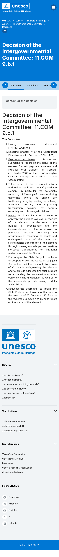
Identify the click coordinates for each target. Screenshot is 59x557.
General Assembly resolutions (17, 467)
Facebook (10, 497)
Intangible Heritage (36, 20)
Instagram (10, 503)
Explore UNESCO (29, 545)
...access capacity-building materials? (20, 384)
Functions (32, 85)
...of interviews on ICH (13, 426)
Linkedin (9, 523)
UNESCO (6, 20)
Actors (5, 24)
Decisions (16, 85)
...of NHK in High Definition (15, 430)
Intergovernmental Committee (28, 24)
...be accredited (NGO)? (14, 388)
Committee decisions (12, 472)
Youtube (9, 510)
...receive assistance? (12, 375)
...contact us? (8, 397)
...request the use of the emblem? (18, 393)
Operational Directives (13, 458)
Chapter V (26, 151)
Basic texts (7, 463)
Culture (19, 20)
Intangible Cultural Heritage (16, 11)
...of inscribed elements (13, 421)
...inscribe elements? (12, 379)
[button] (4, 32)
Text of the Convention (13, 454)
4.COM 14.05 (46, 155)
